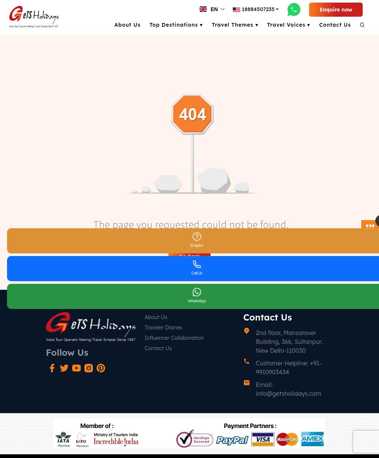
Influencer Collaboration (174, 338)
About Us (127, 24)
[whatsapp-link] (294, 9)
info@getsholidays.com (288, 393)
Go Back (189, 256)
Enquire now (335, 9)
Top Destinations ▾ (176, 24)
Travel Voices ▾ (289, 24)
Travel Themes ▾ (235, 24)
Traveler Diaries (163, 327)
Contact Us (335, 24)
